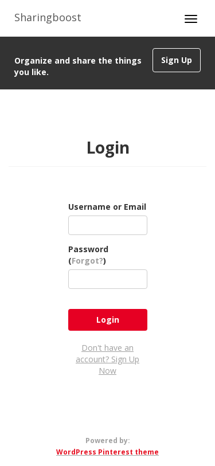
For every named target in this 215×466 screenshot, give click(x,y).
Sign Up (176, 59)
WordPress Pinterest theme (107, 452)
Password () (88, 255)
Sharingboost (47, 17)
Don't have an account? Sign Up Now (107, 359)
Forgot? (87, 260)
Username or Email (107, 206)
